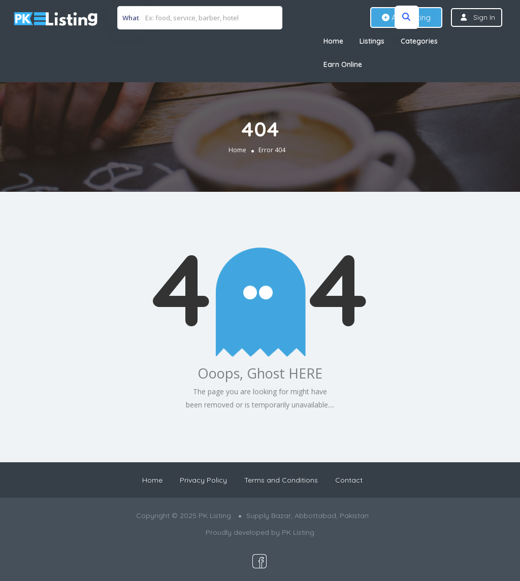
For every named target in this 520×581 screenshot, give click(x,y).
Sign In (484, 17)
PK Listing (298, 532)
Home (333, 41)
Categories (419, 41)
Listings (372, 41)
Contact (349, 480)
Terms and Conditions (281, 480)
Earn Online (342, 64)
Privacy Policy (203, 480)
